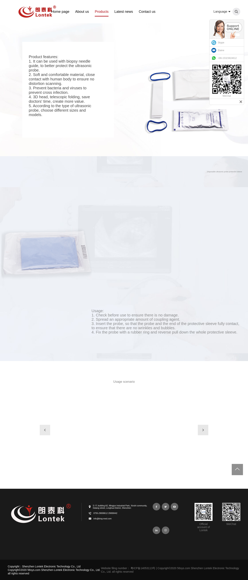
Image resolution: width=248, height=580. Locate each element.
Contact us (147, 12)
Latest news (123, 12)
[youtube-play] (174, 506)
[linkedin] (156, 530)
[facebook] (156, 506)
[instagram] (165, 530)
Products (101, 12)
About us (82, 12)
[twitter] (165, 506)
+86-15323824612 (227, 58)
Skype (221, 42)
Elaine (221, 50)
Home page (60, 12)
